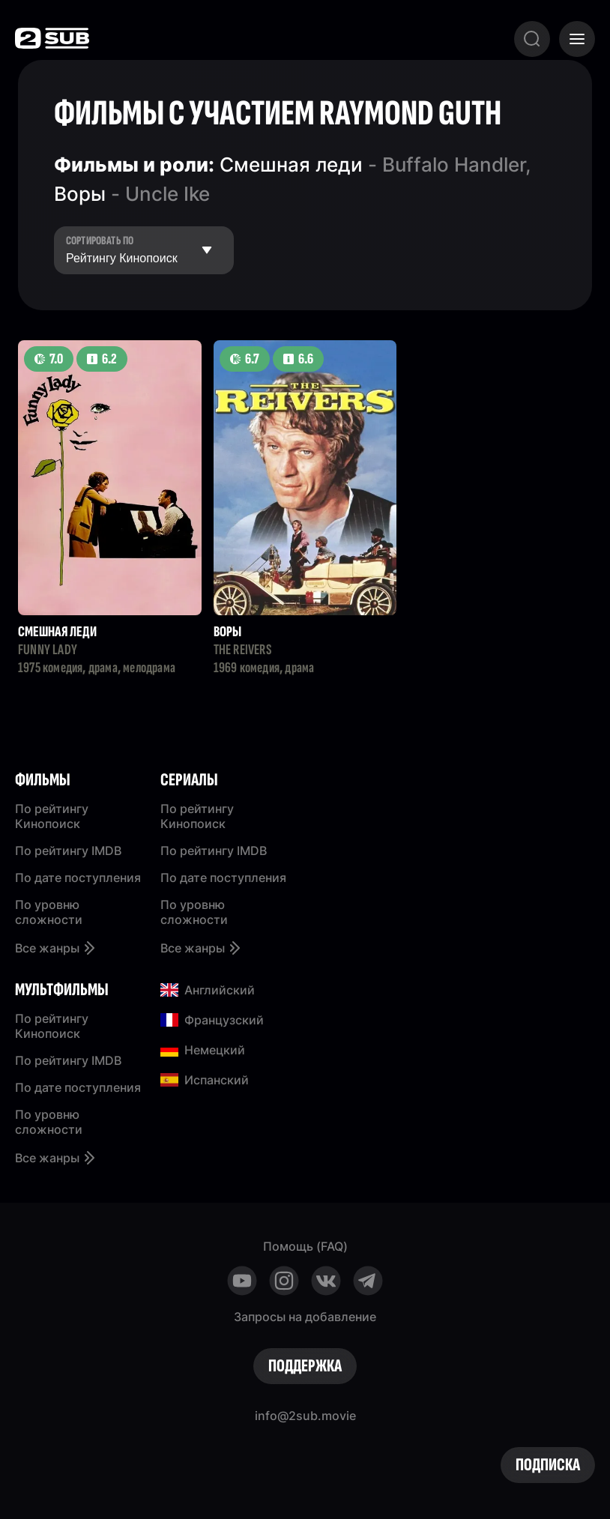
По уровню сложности (48, 912)
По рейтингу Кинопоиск (51, 816)
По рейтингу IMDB (68, 850)
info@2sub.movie (305, 1415)
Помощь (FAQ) (305, 1246)
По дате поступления (78, 877)
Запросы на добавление (305, 1316)
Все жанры (56, 948)
